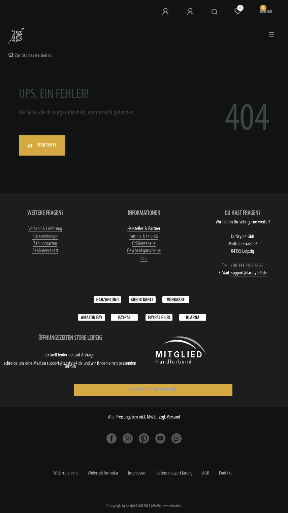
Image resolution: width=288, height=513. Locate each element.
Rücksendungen (45, 236)
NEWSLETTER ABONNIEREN (153, 390)
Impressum (137, 473)
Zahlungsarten (45, 243)
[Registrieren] (191, 12)
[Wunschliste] (237, 11)
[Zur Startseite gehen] (30, 55)
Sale (144, 258)
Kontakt (225, 473)
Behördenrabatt (45, 250)
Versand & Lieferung (45, 229)
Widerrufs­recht (65, 473)
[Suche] (214, 12)
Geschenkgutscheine (144, 250)
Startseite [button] (42, 145)
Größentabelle (144, 243)
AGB (205, 473)
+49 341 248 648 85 (246, 266)
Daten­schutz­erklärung (174, 473)
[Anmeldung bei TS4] (166, 12)
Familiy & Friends (143, 236)
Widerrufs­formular (103, 473)
